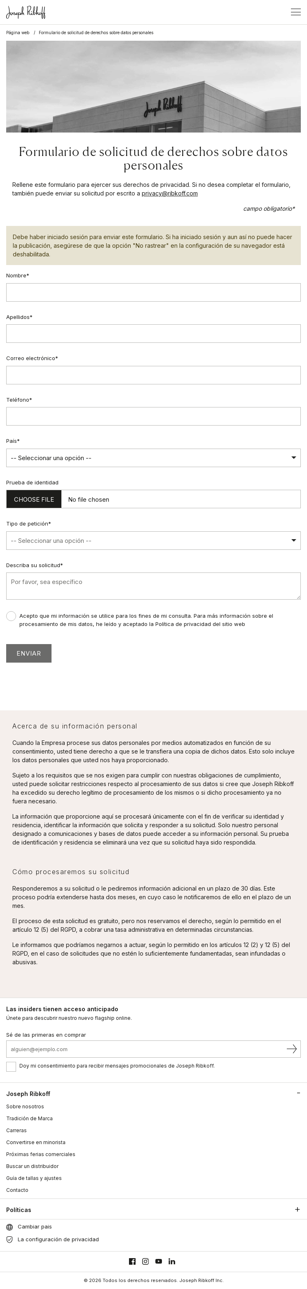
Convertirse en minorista (36, 1142)
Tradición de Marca (29, 1118)
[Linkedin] (172, 1261)
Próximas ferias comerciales (40, 1154)
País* (13, 440)
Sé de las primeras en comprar (46, 1034)
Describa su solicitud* (34, 565)
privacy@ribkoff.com (170, 193)
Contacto (17, 1190)
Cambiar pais (35, 1226)
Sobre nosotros (25, 1106)
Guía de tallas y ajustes (34, 1178)
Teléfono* (19, 399)
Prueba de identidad (32, 482)
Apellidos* (19, 317)
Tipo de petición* (28, 523)
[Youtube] (158, 1261)
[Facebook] (132, 1261)
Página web (17, 32)
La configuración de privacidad (58, 1239)
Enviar (28, 653)
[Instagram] (145, 1261)
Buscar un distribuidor (32, 1166)
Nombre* (17, 275)
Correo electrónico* (32, 358)
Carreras (16, 1130)
